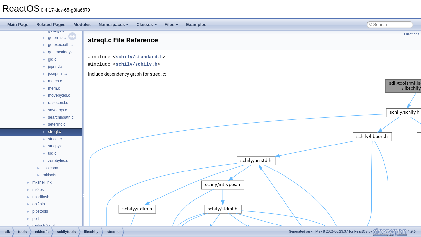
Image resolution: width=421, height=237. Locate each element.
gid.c (52, 59)
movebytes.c (59, 95)
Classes (146, 24)
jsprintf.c (55, 66)
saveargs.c (57, 110)
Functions (411, 34)
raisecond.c (58, 102)
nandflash (40, 197)
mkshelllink (42, 182)
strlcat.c (55, 139)
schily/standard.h (139, 57)
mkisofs (49, 175)
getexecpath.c (60, 44)
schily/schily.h (136, 64)
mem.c (54, 88)
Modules (82, 24)
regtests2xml (43, 226)
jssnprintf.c (57, 73)
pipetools (40, 211)
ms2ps (38, 189)
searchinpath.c (61, 117)
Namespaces (114, 24)
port (35, 218)
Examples (196, 24)
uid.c (52, 153)
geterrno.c (57, 37)
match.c (55, 81)
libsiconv (50, 168)
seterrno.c (56, 124)
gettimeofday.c (60, 52)
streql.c (54, 131)
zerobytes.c (58, 160)
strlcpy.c (55, 146)
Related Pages (50, 24)
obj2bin (38, 204)
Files (172, 24)
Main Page (17, 24)
